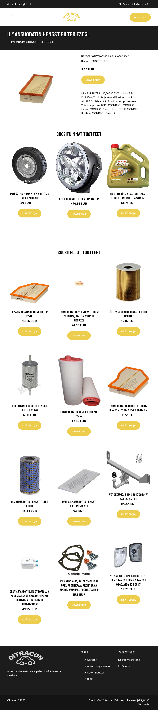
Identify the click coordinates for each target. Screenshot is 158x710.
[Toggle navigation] (11, 17)
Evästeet (119, 700)
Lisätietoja (93, 79)
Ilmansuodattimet (118, 56)
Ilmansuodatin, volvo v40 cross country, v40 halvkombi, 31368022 (79, 316)
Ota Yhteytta (104, 700)
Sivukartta (144, 704)
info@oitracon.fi (140, 4)
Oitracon (92, 659)
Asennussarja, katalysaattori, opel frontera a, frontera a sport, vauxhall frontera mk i (79, 585)
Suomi (126, 4)
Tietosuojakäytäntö (138, 700)
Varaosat (101, 56)
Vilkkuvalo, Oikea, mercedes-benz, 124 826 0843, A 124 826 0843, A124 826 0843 (128, 580)
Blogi (90, 679)
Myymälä (140, 17)
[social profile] (30, 4)
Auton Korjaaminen (98, 666)
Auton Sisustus (96, 672)
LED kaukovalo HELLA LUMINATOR (79, 199)
